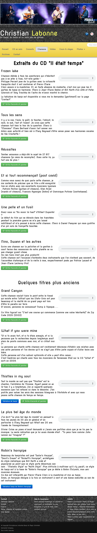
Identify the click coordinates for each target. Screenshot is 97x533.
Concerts (30, 49)
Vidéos (53, 49)
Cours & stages (66, 49)
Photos (81, 49)
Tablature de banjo (10, 401)
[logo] (29, 35)
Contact (16, 54)
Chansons (42, 49)
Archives (6, 54)
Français (92, 493)
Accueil (5, 49)
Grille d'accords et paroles (14, 104)
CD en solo (17, 49)
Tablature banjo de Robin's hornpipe (17, 487)
